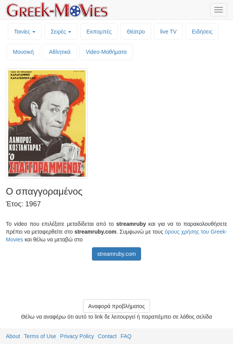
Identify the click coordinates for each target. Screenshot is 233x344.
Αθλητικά (60, 52)
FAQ (125, 336)
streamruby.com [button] (116, 254)
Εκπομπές (98, 31)
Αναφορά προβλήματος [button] (116, 306)
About (13, 336)
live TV (168, 31)
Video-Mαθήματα (106, 52)
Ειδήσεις (202, 31)
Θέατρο (136, 31)
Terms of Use (40, 336)
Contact (107, 336)
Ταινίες (24, 31)
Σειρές (61, 31)
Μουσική (23, 52)
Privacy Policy (77, 336)
